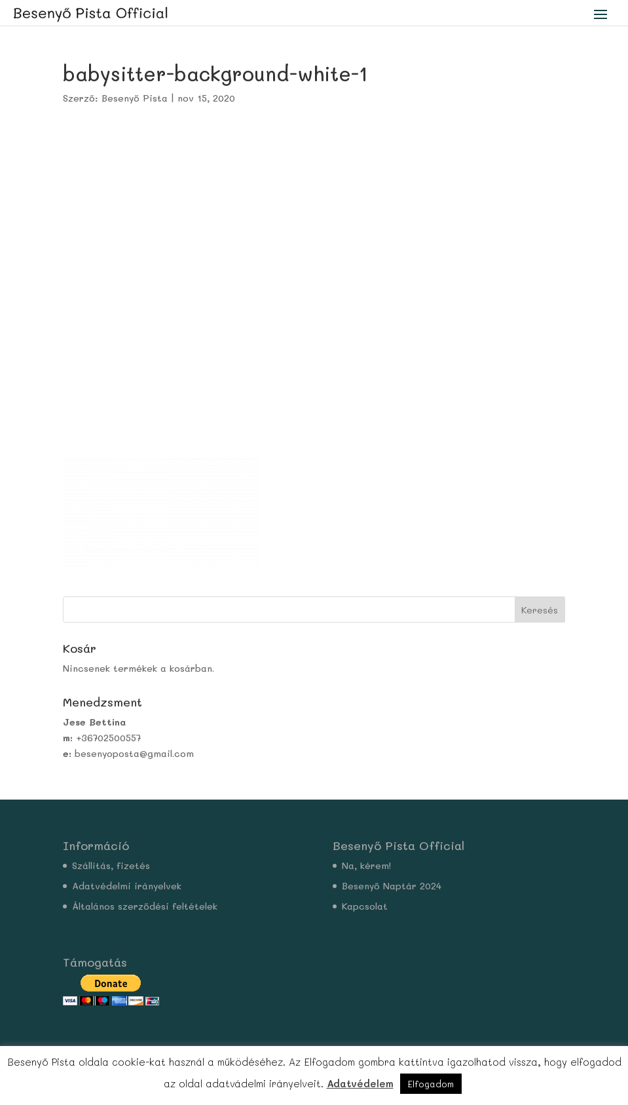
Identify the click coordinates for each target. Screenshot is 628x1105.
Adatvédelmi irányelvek (126, 886)
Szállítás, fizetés (111, 865)
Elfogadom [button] (431, 1083)
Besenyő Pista (135, 98)
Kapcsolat (365, 906)
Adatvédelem (360, 1083)
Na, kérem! (366, 865)
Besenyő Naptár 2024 (391, 886)
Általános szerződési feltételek (144, 906)
